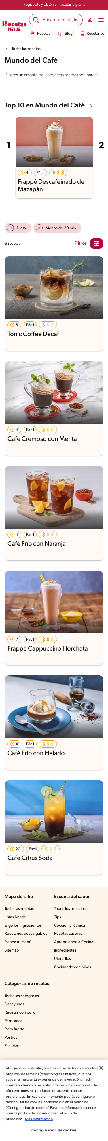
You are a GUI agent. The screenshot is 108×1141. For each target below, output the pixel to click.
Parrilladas (13, 1021)
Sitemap (12, 950)
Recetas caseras (68, 934)
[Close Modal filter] (96, 243)
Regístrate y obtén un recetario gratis (54, 5)
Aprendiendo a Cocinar (74, 942)
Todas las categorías (22, 996)
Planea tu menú (18, 942)
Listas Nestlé (15, 917)
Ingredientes (65, 950)
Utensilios (62, 959)
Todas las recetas (26, 49)
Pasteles (12, 1046)
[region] (54, 1100)
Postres (11, 1038)
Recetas (40, 33)
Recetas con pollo (20, 1012)
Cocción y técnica (69, 925)
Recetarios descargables (26, 934)
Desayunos (14, 1004)
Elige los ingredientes (23, 925)
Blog (65, 33)
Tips (57, 917)
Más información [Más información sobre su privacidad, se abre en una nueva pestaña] (39, 1119)
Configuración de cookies (54, 1130)
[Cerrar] (101, 1068)
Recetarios (92, 33)
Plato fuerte (14, 1029)
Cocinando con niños (72, 967)
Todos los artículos (70, 909)
